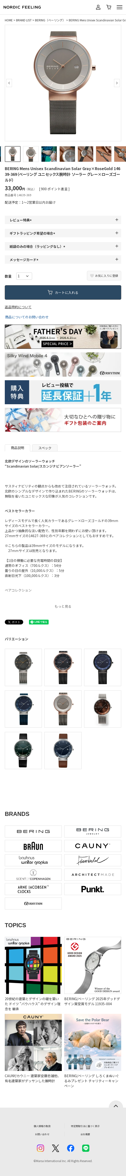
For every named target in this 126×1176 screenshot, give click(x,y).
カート (108, 7)
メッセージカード (25, 259)
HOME (9, 20)
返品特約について (18, 306)
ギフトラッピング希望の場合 (33, 233)
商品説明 (17, 447)
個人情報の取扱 (42, 1126)
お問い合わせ (42, 1134)
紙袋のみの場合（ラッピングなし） (38, 246)
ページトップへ (116, 1104)
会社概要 (85, 1134)
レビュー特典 (21, 220)
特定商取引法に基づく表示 (85, 1126)
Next (117, 83)
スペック (45, 447)
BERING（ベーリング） (50, 20)
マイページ (98, 7)
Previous (9, 83)
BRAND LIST (24, 20)
